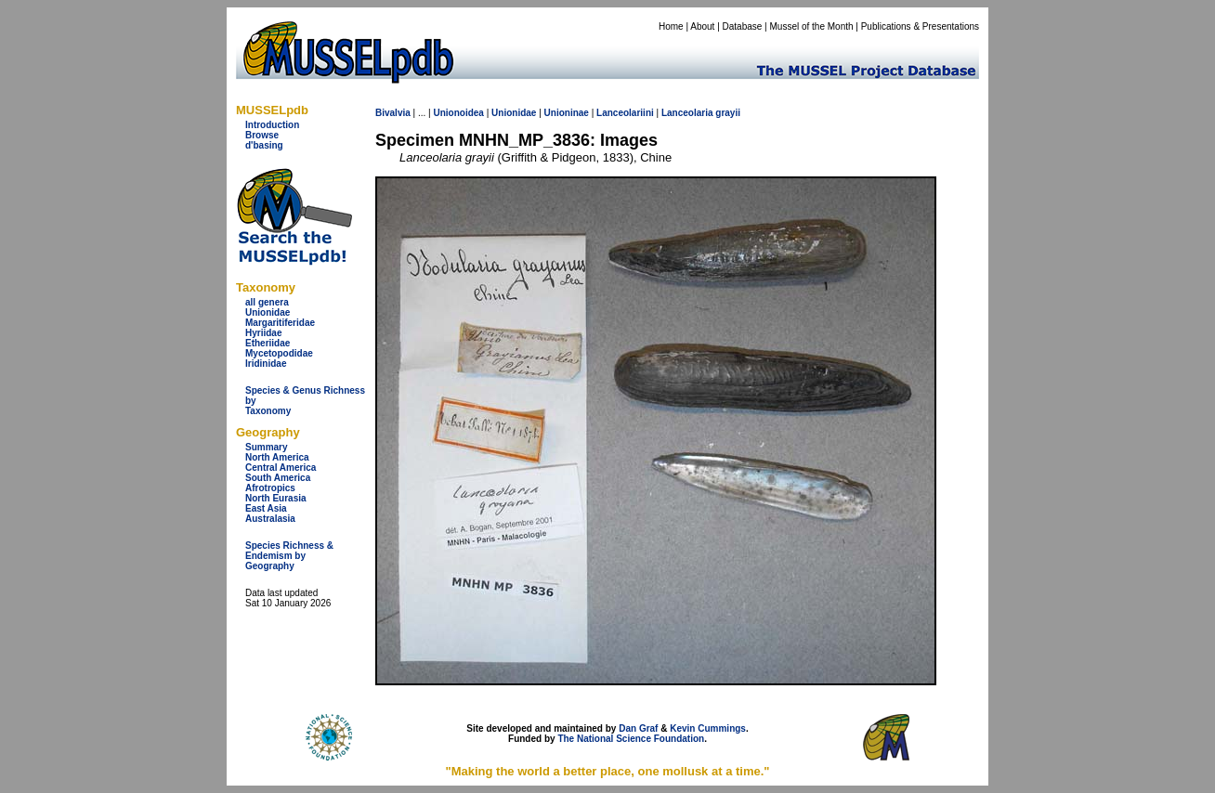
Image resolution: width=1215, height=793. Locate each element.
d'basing (264, 145)
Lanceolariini (625, 113)
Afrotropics (270, 488)
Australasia (270, 519)
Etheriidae (267, 343)
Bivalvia (393, 113)
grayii (727, 113)
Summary (266, 447)
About (702, 26)
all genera (267, 302)
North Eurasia (276, 498)
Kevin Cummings (708, 728)
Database (743, 26)
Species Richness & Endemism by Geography (289, 555)
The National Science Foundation (630, 739)
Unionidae (267, 312)
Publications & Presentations (920, 26)
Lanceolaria (687, 113)
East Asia (266, 508)
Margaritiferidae (280, 323)
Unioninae (566, 113)
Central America (280, 467)
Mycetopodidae (279, 353)
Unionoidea (458, 113)
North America (277, 457)
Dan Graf (638, 728)
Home (671, 26)
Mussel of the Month (812, 26)
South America (277, 478)
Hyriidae (263, 333)
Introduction (272, 125)
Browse (262, 135)
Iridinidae (265, 363)
